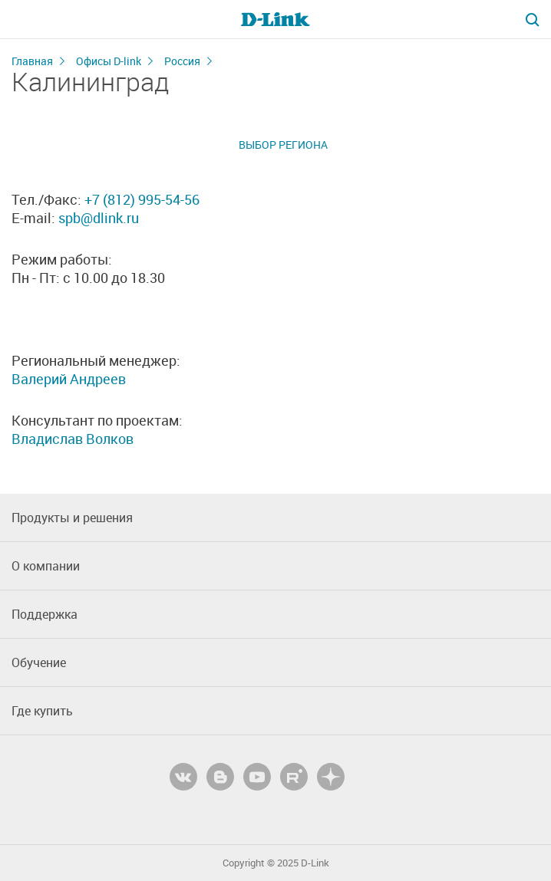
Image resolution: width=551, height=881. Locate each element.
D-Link (315, 862)
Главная (32, 61)
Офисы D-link (108, 61)
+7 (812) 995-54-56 (142, 199)
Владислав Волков (73, 438)
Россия (182, 61)
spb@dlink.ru (98, 218)
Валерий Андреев (69, 379)
